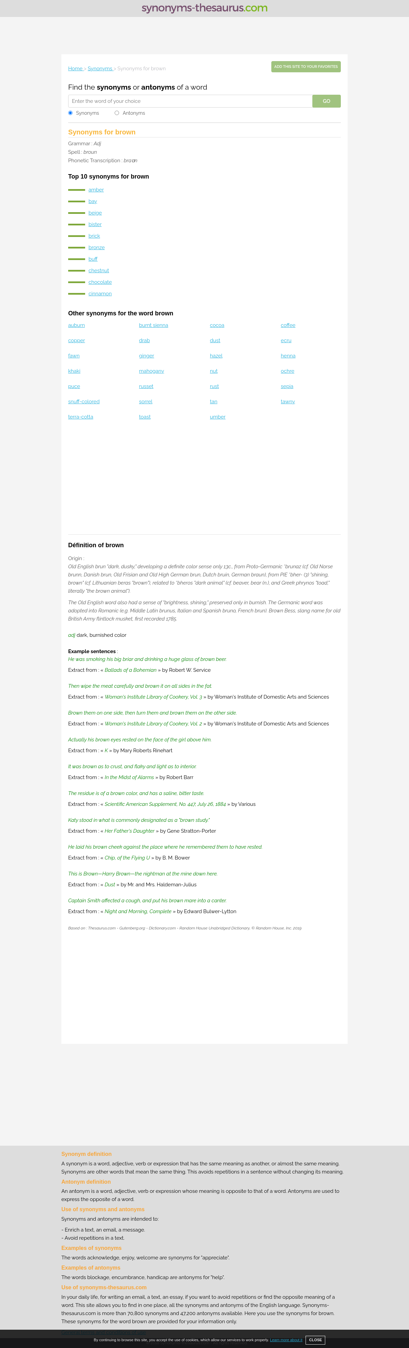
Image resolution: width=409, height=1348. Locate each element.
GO (326, 101)
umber (218, 417)
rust (214, 386)
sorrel (145, 402)
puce (74, 386)
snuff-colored (84, 402)
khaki (74, 371)
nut (214, 371)
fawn (74, 356)
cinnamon (100, 294)
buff (93, 259)
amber (96, 190)
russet (146, 386)
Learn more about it (286, 1340)
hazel (216, 356)
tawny (288, 402)
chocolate (100, 282)
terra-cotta (80, 417)
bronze (97, 247)
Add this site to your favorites (306, 66)
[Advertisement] (204, 35)
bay (93, 201)
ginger (146, 356)
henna (288, 356)
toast (145, 417)
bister (95, 224)
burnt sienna (153, 325)
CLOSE (315, 1340)
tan (213, 402)
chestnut (99, 270)
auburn (76, 325)
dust (215, 340)
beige (95, 213)
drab (144, 340)
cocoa (217, 325)
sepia (287, 386)
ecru (286, 340)
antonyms (158, 87)
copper (76, 340)
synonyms (114, 87)
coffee (288, 325)
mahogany (151, 371)
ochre (287, 371)
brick (94, 236)
